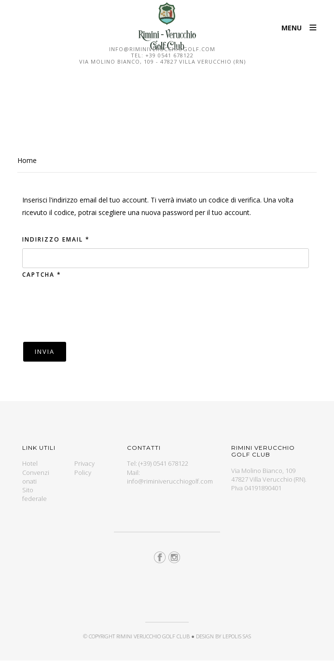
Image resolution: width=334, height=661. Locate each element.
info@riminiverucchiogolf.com (162, 49)
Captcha (41, 274)
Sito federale (34, 494)
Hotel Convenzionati (35, 472)
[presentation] (95, 309)
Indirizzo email (56, 239)
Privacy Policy (84, 467)
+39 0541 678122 (169, 55)
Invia (45, 351)
